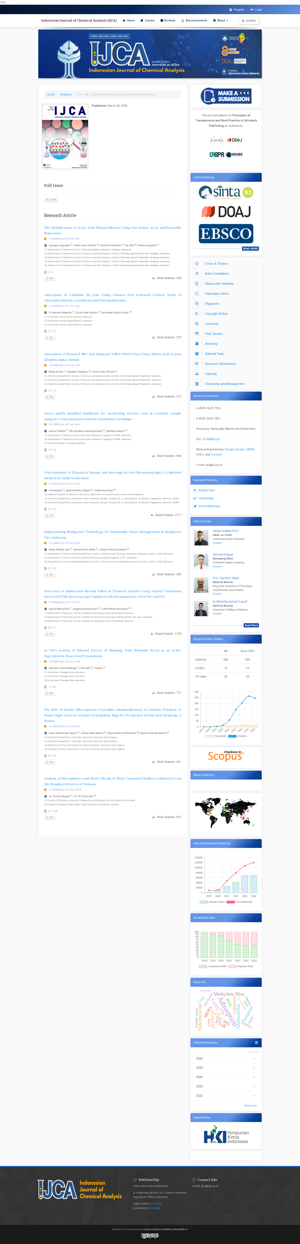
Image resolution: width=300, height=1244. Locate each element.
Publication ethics (213, 294)
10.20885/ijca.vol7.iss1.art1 (64, 238)
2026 (226, 1058)
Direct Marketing (206, 506)
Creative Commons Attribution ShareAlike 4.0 (165, 1229)
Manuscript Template (215, 284)
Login (256, 9)
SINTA (250, 449)
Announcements (194, 20)
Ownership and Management (220, 384)
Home (129, 20)
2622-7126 (155, 1203)
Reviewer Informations (216, 364)
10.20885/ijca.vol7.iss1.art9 (64, 726)
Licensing (207, 324)
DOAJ (200, 454)
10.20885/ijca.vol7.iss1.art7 (64, 602)
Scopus (217, 542)
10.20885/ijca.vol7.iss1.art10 (65, 789)
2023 (226, 1086)
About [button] (220, 20)
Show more (250, 1105)
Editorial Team (210, 354)
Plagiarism (208, 304)
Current (148, 20)
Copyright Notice (212, 314)
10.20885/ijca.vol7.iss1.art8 (64, 661)
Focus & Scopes (212, 263)
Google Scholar (234, 449)
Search (249, 20)
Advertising (203, 498)
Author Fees (204, 490)
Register (236, 9)
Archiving (207, 344)
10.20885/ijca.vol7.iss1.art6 (64, 543)
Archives (167, 20)
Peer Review (210, 334)
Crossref (216, 454)
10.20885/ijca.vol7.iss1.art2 (64, 306)
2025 (226, 1067)
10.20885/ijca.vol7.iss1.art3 (64, 365)
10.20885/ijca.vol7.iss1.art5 (64, 483)
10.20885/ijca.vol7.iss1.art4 (64, 424)
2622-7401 (153, 1208)
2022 (226, 1095)
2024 (226, 1077)
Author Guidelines (213, 273)
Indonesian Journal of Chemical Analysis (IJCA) (79, 20)
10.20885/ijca (211, 439)
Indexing (207, 374)
